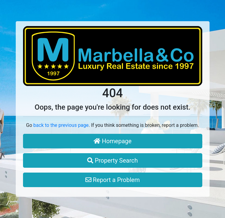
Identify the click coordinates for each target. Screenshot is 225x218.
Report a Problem (112, 179)
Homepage (113, 141)
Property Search (112, 160)
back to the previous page (60, 125)
